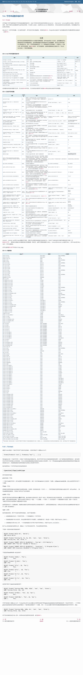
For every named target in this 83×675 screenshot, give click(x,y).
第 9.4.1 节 (31, 137)
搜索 (76, 1)
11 (19, 1)
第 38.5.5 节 (6, 251)
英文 (79, 1)
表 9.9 (6, 32)
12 (21, 1)
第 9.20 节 (11, 256)
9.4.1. (6, 20)
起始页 (71, 11)
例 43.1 (42, 173)
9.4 (9, 1)
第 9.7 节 (50, 76)
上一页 (4, 11)
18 (35, 1)
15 (28, 1)
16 (31, 1)
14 (26, 1)
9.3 (6, 1)
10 (16, 1)
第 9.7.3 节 (35, 194)
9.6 (14, 1)
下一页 (78, 11)
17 (33, 1)
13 (23, 1)
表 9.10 (36, 121)
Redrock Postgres (69, 1)
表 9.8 (46, 30)
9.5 (11, 1)
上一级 (12, 11)
